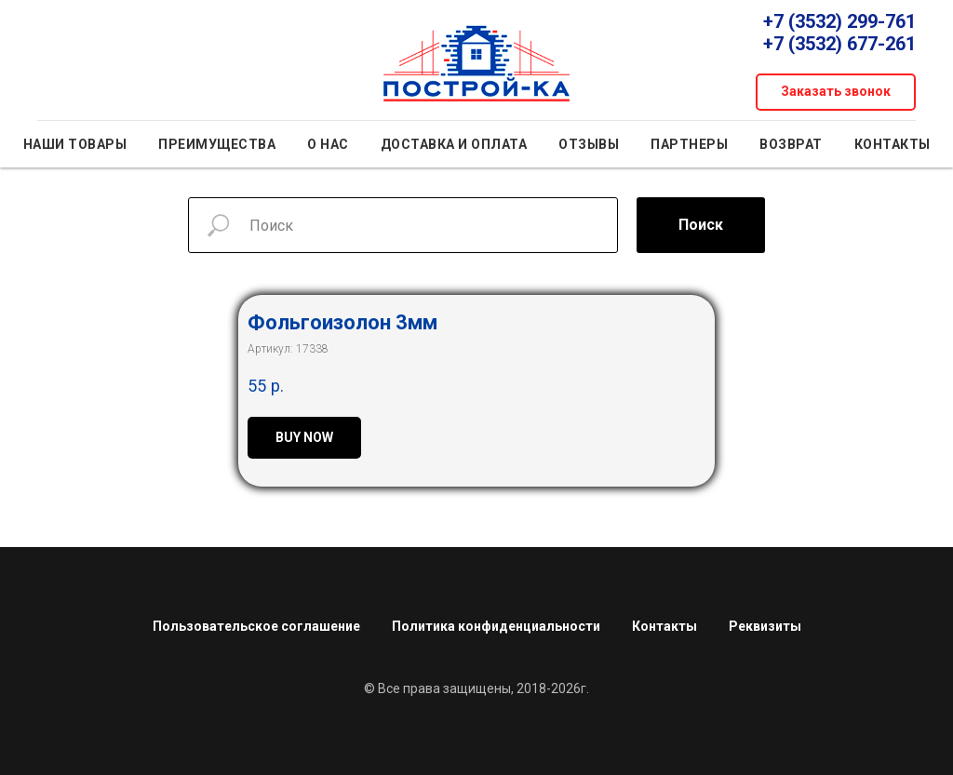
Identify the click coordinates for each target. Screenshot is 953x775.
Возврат (791, 144)
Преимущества (216, 144)
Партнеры (689, 144)
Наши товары (75, 144)
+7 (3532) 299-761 (839, 21)
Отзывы (588, 144)
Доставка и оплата (454, 144)
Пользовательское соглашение (256, 626)
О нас (328, 144)
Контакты (892, 144)
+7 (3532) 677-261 (839, 44)
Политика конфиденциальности (496, 626)
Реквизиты (765, 626)
